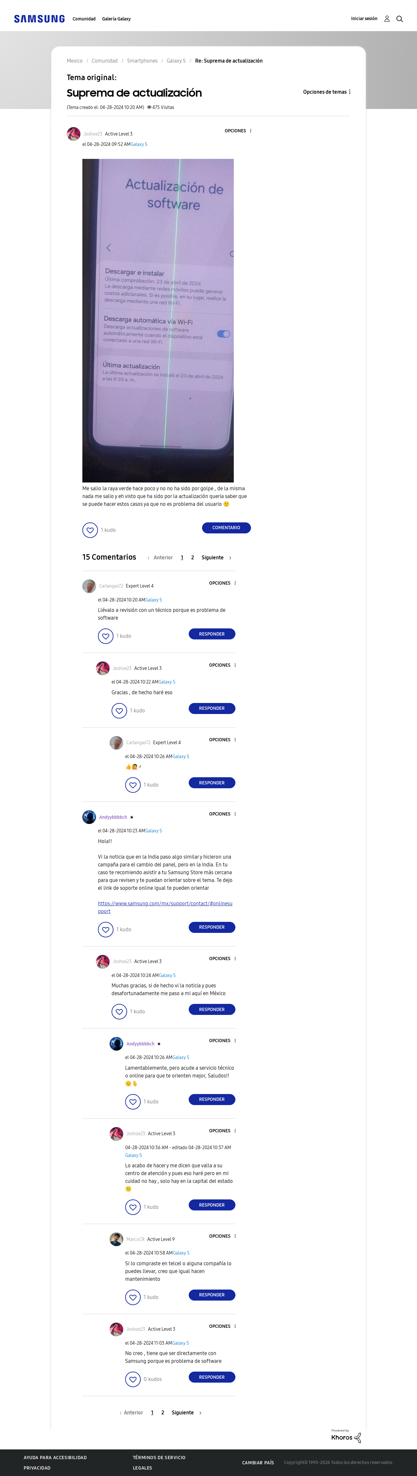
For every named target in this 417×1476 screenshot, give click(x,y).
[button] (239, 131)
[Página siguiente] (216, 557)
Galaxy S (139, 144)
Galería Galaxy (116, 19)
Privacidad (37, 1468)
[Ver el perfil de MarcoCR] (135, 1239)
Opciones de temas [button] (325, 92)
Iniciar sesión (364, 18)
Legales (142, 1468)
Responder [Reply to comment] (212, 634)
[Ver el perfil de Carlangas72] (111, 586)
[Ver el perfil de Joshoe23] (93, 134)
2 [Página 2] (192, 557)
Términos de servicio (159, 1457)
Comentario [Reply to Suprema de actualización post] (226, 527)
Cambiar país (258, 1463)
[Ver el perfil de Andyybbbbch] (113, 817)
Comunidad (84, 19)
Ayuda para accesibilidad (55, 1457)
